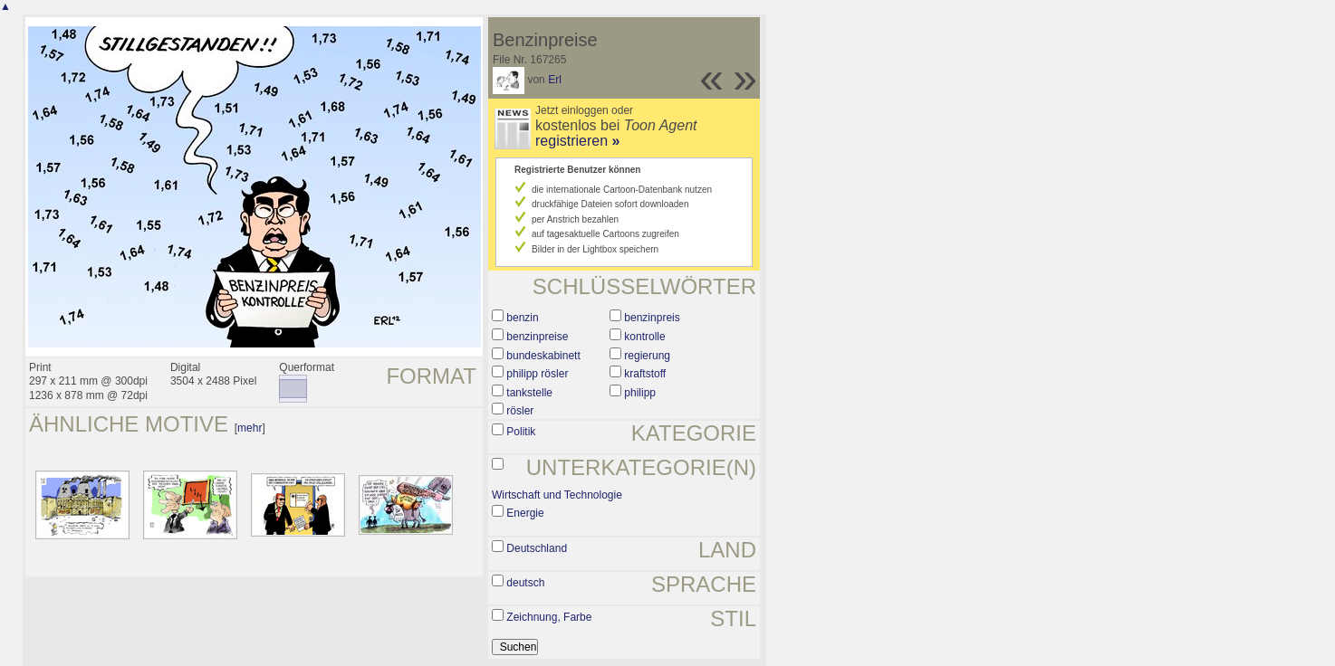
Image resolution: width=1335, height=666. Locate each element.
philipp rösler (537, 373)
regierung (647, 355)
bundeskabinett (543, 355)
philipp (640, 392)
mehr (249, 428)
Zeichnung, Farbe (548, 617)
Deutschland (536, 548)
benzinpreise (537, 336)
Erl (555, 79)
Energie (524, 513)
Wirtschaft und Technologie (557, 495)
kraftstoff (645, 373)
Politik (520, 431)
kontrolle (644, 336)
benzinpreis (651, 317)
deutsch (525, 582)
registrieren (577, 140)
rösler (519, 410)
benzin (522, 317)
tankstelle (529, 392)
